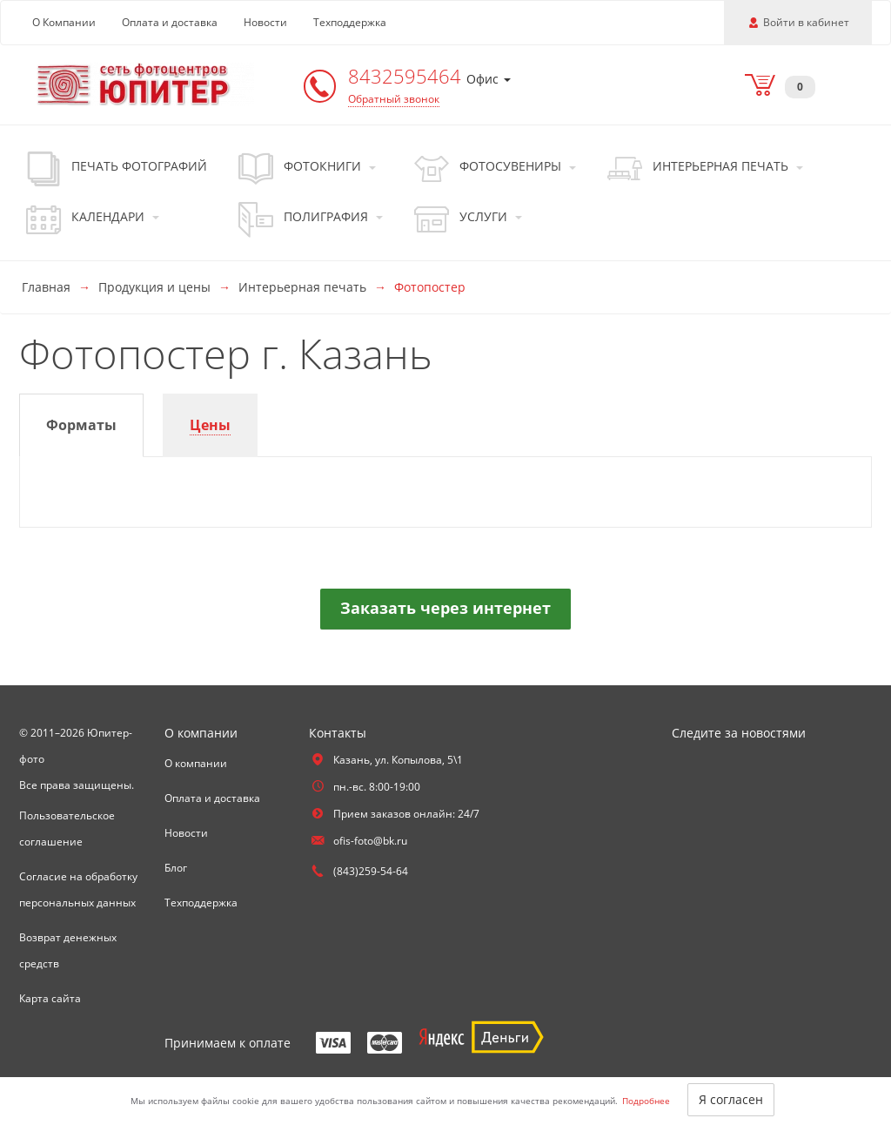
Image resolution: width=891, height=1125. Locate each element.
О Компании (64, 22)
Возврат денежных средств (68, 950)
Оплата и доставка (170, 22)
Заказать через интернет (445, 607)
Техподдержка (349, 22)
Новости (265, 22)
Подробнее (646, 1101)
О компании (195, 763)
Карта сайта (50, 998)
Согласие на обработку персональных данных (78, 889)
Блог (175, 867)
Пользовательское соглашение (67, 828)
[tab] (81, 425)
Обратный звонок (393, 98)
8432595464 (407, 76)
